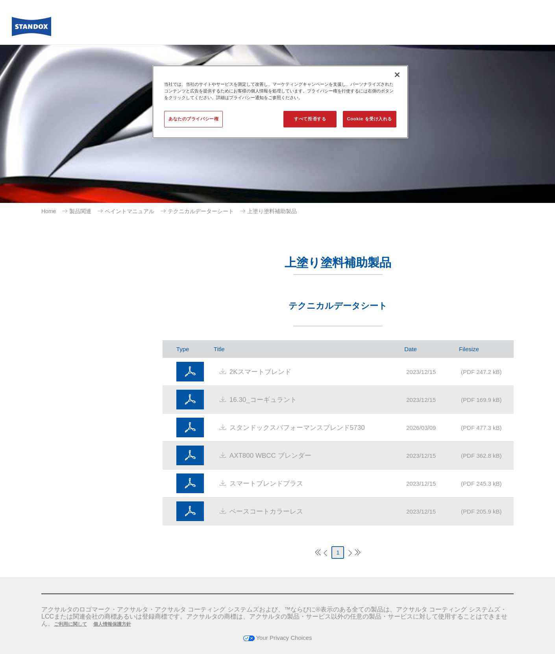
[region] (280, 101)
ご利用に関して (70, 624)
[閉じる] (397, 74)
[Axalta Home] (31, 28)
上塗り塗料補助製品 (272, 211)
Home (48, 211)
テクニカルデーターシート (201, 211)
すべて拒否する (310, 118)
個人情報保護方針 (112, 624)
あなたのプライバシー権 (193, 118)
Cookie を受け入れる (369, 118)
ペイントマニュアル (129, 211)
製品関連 (80, 211)
